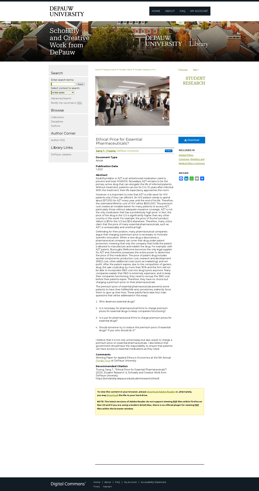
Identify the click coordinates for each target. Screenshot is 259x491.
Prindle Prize (103, 360)
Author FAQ (58, 140)
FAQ (117, 482)
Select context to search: (65, 88)
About (107, 482)
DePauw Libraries (61, 154)
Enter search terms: (62, 79)
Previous (183, 69)
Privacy (96, 486)
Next (195, 69)
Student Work (125, 69)
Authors (55, 125)
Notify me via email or (66, 102)
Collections (57, 117)
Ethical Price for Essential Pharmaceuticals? (119, 141)
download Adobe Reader (161, 392)
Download (191, 140)
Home (98, 69)
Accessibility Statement (153, 482)
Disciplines (57, 121)
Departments (110, 69)
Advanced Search (61, 98)
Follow (168, 151)
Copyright (107, 486)
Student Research (143, 69)
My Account (130, 482)
